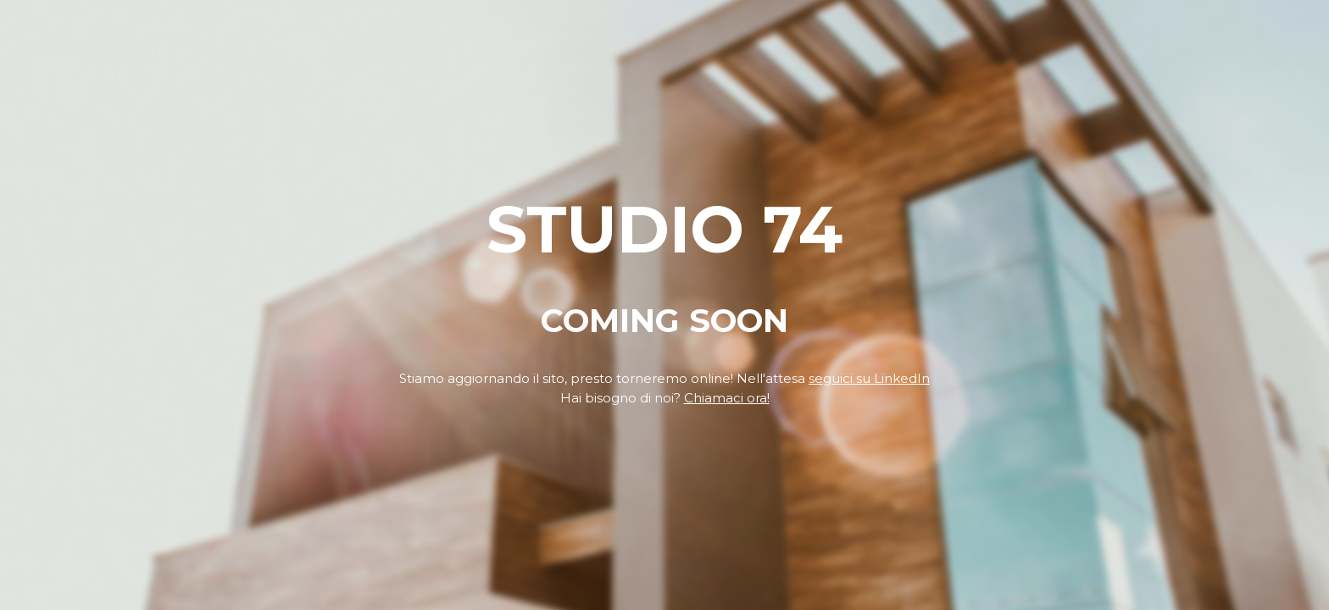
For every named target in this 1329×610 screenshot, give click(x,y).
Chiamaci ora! (727, 398)
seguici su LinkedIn (869, 378)
